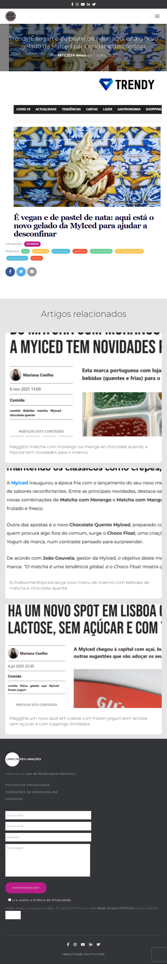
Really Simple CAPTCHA (115, 908)
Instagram (77, 5)
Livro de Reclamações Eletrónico (50, 774)
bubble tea (41, 251)
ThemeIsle (97, 954)
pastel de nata (17, 258)
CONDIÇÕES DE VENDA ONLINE (31, 792)
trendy (36, 258)
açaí (25, 251)
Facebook (72, 5)
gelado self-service (129, 251)
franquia (80, 251)
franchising (60, 251)
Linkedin (88, 5)
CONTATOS (13, 799)
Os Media (32, 244)
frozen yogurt (101, 251)
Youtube (83, 5)
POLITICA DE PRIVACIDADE (27, 785)
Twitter (94, 5)
